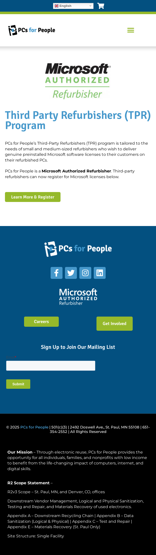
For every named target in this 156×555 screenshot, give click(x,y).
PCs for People (34, 427)
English (63, 6)
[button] (130, 30)
